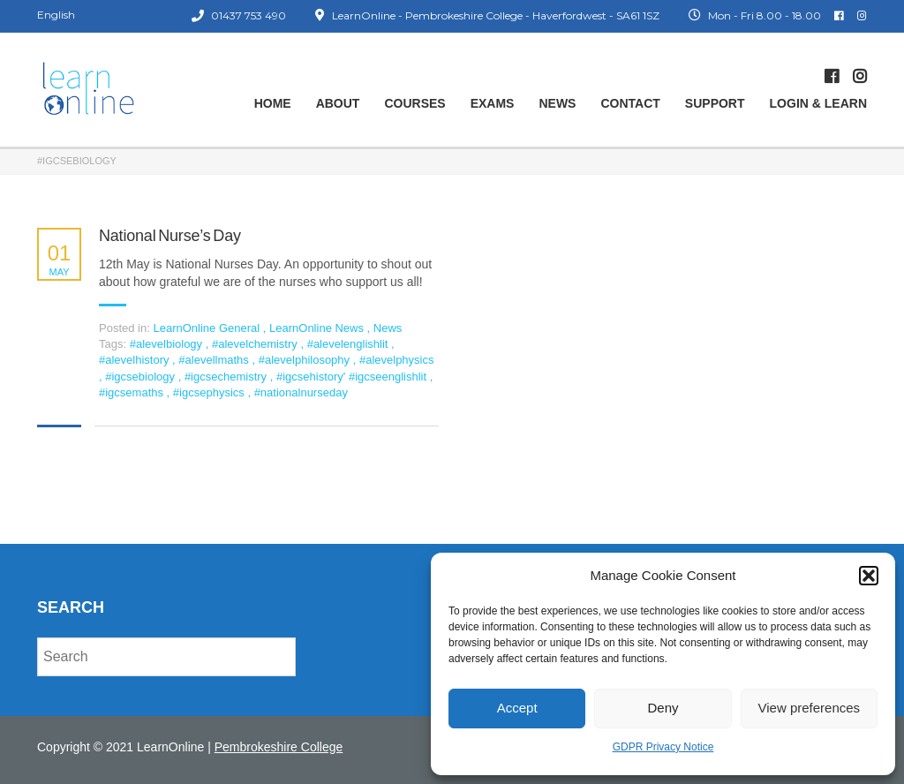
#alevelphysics (396, 359)
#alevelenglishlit (349, 344)
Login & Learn (818, 103)
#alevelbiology (168, 344)
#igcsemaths (133, 392)
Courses (414, 103)
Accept (517, 707)
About (338, 103)
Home (272, 103)
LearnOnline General (206, 328)
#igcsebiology (141, 376)
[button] (869, 575)
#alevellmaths (215, 359)
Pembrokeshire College (279, 747)
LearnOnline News (316, 328)
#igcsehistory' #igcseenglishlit (353, 376)
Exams (493, 103)
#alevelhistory (135, 359)
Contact (629, 103)
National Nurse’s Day (170, 236)
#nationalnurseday (301, 392)
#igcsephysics (210, 392)
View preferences (809, 707)
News (557, 103)
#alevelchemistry (256, 344)
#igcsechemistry (227, 376)
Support (715, 103)
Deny (662, 707)
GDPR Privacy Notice (663, 747)
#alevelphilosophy (306, 359)
